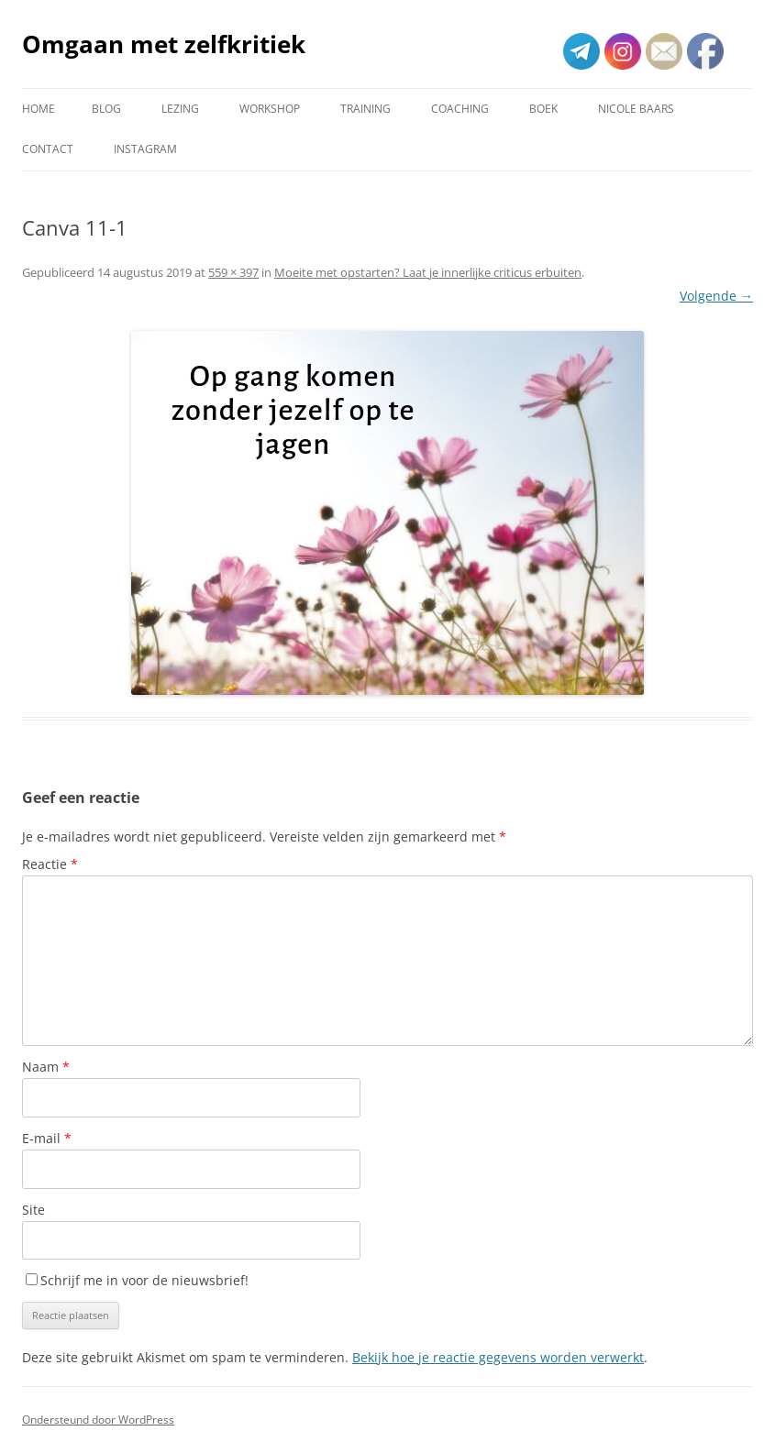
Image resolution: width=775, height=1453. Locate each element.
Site (33, 1209)
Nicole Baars (636, 108)
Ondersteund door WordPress (98, 1419)
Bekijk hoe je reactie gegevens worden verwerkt (498, 1357)
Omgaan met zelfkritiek (163, 44)
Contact (47, 149)
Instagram (145, 149)
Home (38, 108)
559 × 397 (233, 272)
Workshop (269, 108)
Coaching (460, 108)
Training (365, 108)
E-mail (47, 1138)
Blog (106, 108)
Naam (46, 1066)
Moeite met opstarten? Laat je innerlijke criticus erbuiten (427, 272)
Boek (543, 108)
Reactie (50, 864)
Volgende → (716, 295)
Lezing (180, 108)
